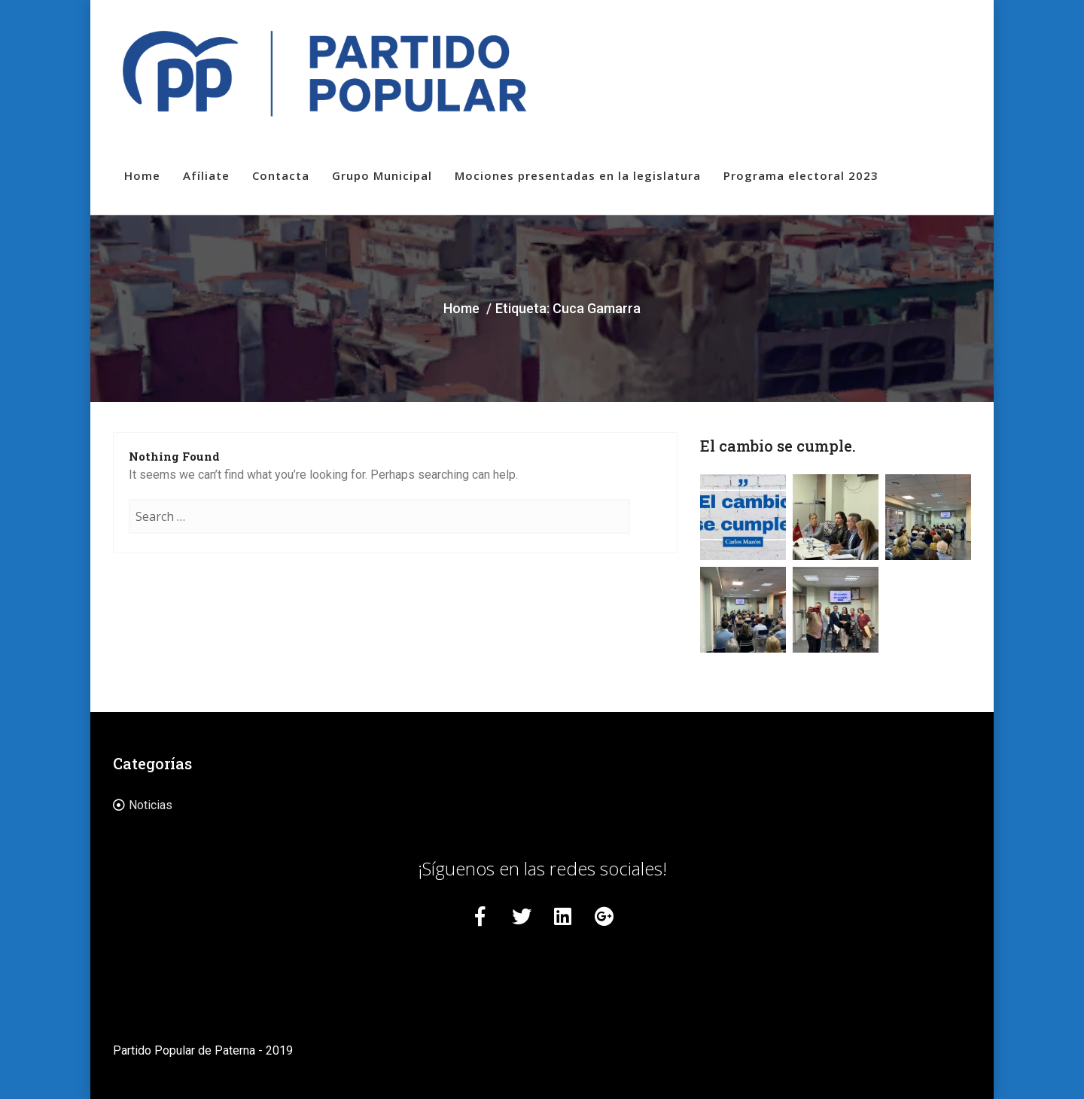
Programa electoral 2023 (800, 175)
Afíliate (206, 175)
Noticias (150, 805)
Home (142, 175)
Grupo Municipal (382, 175)
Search (646, 531)
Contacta (280, 175)
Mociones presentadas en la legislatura (578, 175)
